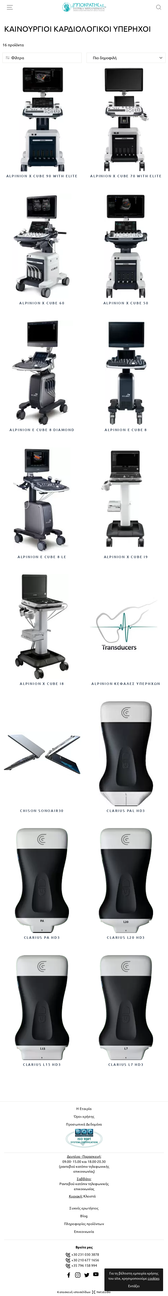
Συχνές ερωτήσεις (83, 1208)
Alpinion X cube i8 (42, 684)
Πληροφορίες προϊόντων (84, 1224)
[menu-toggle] (9, 7)
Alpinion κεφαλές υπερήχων (125, 684)
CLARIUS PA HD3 (42, 938)
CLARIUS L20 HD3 (126, 938)
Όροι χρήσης (84, 1116)
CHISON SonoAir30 (42, 811)
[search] (158, 7)
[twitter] (87, 1275)
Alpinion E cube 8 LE (42, 557)
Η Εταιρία (83, 1109)
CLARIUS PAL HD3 (126, 811)
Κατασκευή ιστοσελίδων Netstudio (84, 1292)
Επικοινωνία (84, 1232)
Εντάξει (134, 1286)
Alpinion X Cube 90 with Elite (42, 176)
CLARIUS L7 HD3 (126, 1065)
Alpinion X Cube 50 (126, 303)
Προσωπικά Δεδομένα (84, 1124)
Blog (84, 1216)
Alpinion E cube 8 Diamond (42, 430)
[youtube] (96, 1274)
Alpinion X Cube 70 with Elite (126, 176)
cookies (153, 1278)
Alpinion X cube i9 (126, 557)
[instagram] (77, 1275)
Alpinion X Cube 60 (42, 303)
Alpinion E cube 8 (126, 430)
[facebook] (68, 1275)
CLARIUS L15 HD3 (42, 1065)
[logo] (84, 7)
